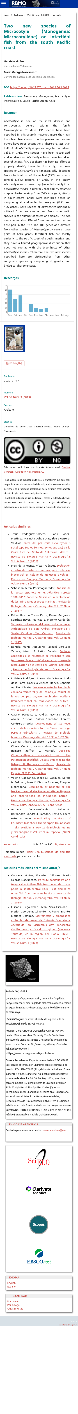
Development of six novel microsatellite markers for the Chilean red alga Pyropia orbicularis (40, 728)
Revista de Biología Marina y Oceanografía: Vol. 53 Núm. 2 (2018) (40, 898)
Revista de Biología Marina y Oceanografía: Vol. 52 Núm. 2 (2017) (40, 606)
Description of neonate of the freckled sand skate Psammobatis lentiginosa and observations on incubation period (40, 791)
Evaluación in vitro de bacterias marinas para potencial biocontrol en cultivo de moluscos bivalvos (40, 570)
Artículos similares (17, 526)
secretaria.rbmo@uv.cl (54, 1130)
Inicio (6, 15)
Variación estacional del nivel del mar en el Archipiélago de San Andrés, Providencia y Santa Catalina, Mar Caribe (40, 629)
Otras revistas (15, 1308)
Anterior (13, 844)
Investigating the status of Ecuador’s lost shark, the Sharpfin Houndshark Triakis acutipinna (40, 823)
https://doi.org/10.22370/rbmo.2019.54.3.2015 (39, 87)
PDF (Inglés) (15, 363)
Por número (13, 1301)
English (11, 1283)
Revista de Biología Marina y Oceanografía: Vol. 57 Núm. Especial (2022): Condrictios (40, 769)
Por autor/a (13, 1305)
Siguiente (60, 844)
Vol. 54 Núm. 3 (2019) (38, 15)
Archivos (18, 15)
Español (11, 1286)
